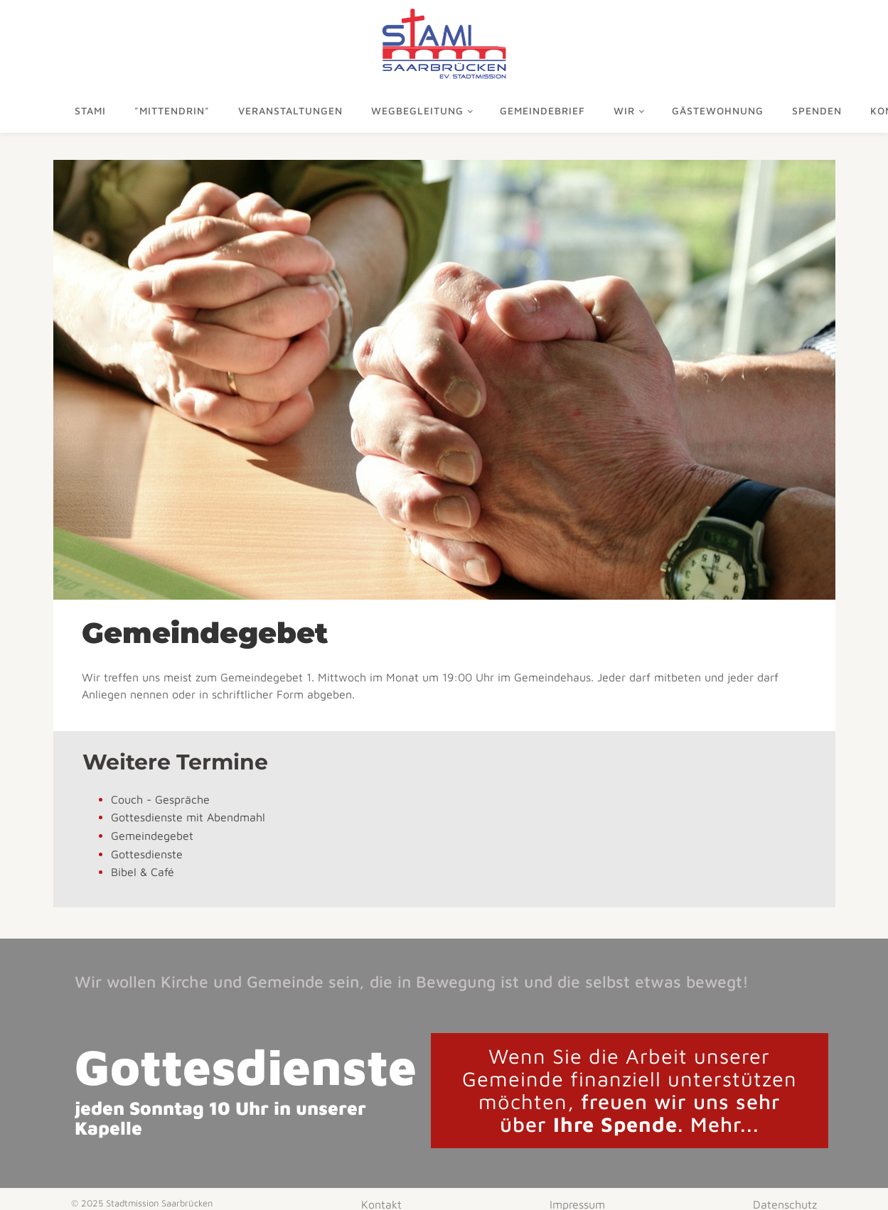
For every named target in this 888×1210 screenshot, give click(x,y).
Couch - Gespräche (160, 799)
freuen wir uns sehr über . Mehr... (629, 1090)
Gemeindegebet (152, 835)
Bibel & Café (142, 871)
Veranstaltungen (290, 110)
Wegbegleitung (417, 110)
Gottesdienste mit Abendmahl (188, 817)
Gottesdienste (147, 854)
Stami (90, 110)
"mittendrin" (172, 110)
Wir (624, 110)
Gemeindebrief (542, 110)
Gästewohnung (718, 110)
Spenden (817, 110)
